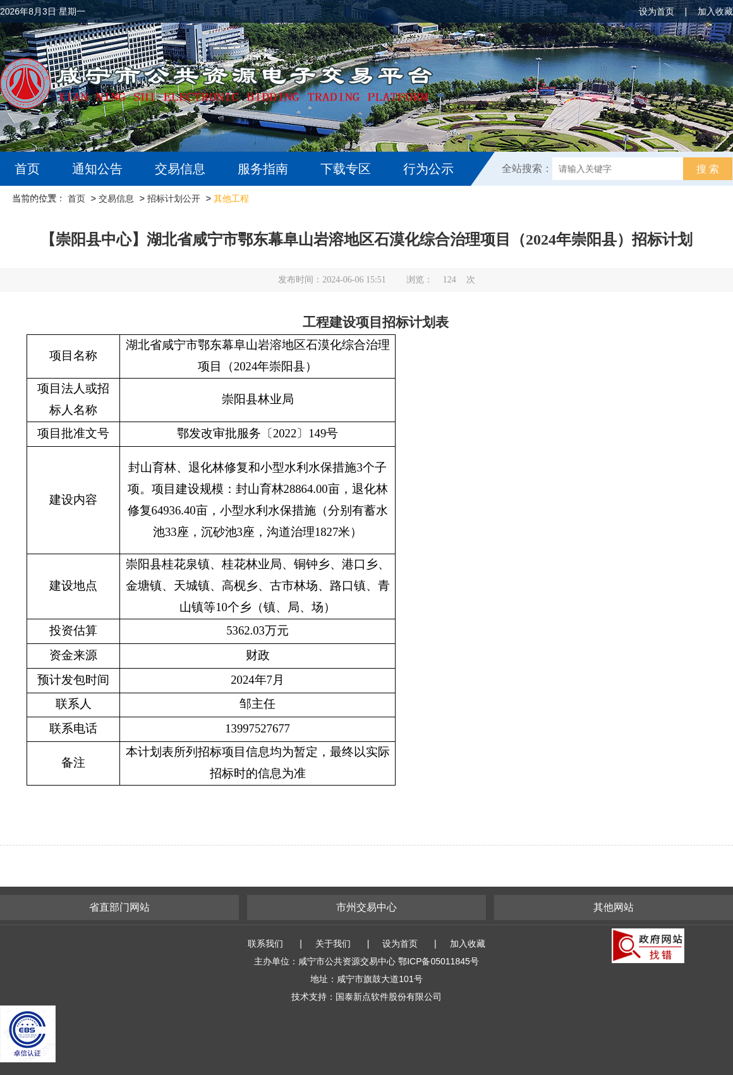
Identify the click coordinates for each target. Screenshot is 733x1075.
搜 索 (707, 169)
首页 (27, 169)
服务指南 (263, 169)
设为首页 (656, 11)
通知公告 (97, 169)
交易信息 (180, 169)
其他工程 (231, 198)
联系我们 (265, 943)
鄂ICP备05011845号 (438, 961)
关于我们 (333, 943)
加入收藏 (715, 11)
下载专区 (345, 169)
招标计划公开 (173, 198)
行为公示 (428, 169)
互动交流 (43, 203)
